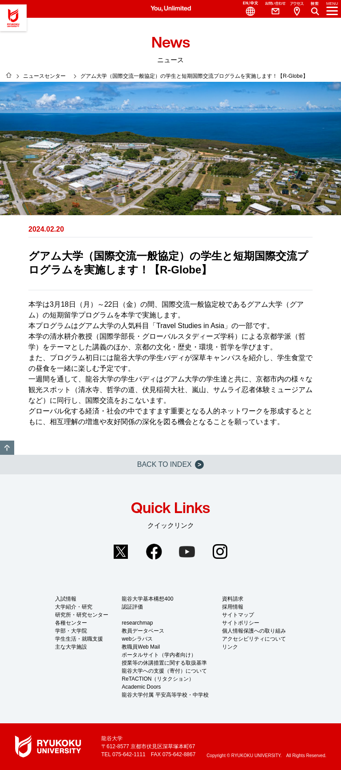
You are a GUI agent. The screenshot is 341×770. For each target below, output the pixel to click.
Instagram (220, 552)
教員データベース (143, 631)
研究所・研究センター (81, 615)
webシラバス (137, 639)
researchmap (137, 623)
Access (296, 9)
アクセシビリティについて (254, 639)
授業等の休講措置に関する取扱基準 (164, 663)
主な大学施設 (71, 647)
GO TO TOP (7, 448)
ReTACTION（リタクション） (158, 679)
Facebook (154, 552)
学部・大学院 (71, 631)
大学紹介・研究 (73, 607)
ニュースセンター (44, 76)
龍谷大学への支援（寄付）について (164, 671)
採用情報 (232, 607)
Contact (272, 9)
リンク (230, 647)
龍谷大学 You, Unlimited (13, 17)
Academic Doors (141, 687)
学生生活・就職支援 (79, 639)
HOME (8, 75)
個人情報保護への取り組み (254, 631)
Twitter (121, 552)
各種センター (71, 623)
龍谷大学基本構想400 (147, 599)
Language (247, 9)
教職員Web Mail (141, 647)
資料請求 (232, 599)
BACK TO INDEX (170, 464)
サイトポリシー (240, 623)
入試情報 (65, 599)
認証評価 (132, 607)
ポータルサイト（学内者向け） (159, 655)
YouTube (187, 552)
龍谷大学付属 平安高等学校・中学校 (165, 695)
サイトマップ (238, 615)
